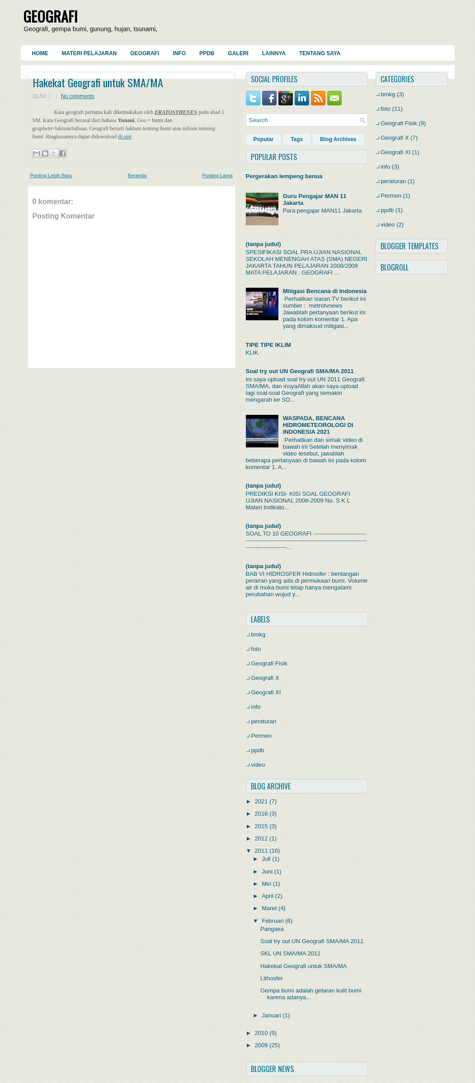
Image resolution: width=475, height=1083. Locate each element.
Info (179, 53)
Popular (264, 139)
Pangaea (272, 929)
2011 (261, 850)
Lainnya (274, 53)
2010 (261, 1033)
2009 (261, 1045)
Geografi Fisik (269, 663)
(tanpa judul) (263, 244)
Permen (261, 735)
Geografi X (265, 677)
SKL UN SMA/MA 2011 (290, 953)
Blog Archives (338, 139)
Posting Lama (217, 175)
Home (40, 53)
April (267, 896)
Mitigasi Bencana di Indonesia (325, 291)
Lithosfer (271, 978)
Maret (269, 908)
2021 (261, 801)
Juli (266, 858)
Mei (266, 883)
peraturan (264, 721)
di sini (125, 136)
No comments (77, 96)
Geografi (144, 53)
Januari (271, 1015)
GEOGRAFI (50, 16)
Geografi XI (266, 692)
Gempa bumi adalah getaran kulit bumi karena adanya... (310, 994)
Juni (267, 871)
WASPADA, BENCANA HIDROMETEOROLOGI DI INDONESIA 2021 (318, 425)
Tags (297, 139)
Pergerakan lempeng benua (284, 176)
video (258, 764)
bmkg (258, 634)
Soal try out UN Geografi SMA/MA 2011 (300, 371)
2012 (261, 838)
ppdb (257, 750)
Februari (272, 920)
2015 (261, 826)
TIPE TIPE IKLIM (268, 345)
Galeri (238, 53)
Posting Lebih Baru (51, 175)
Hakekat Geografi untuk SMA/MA (98, 82)
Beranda (137, 175)
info (256, 706)
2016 (261, 813)
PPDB (206, 53)
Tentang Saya (320, 53)
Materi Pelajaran (89, 53)
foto (256, 649)
